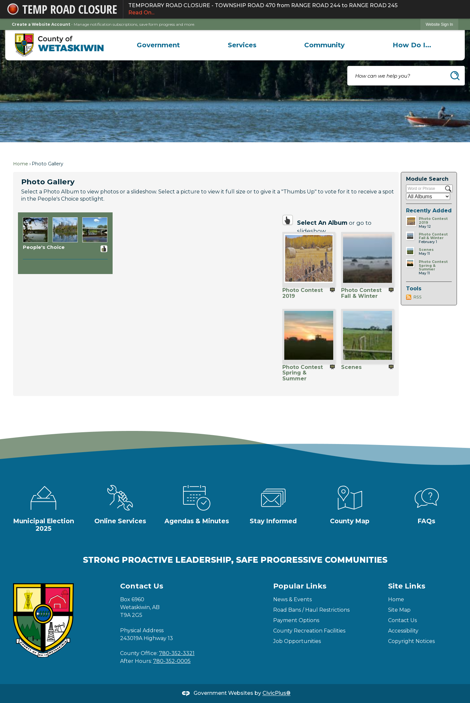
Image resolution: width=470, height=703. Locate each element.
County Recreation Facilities (309, 631)
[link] (439, 24)
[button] (455, 75)
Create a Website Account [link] (41, 24)
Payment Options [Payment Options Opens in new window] (296, 620)
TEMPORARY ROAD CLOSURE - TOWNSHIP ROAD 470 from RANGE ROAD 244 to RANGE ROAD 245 (293, 9)
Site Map (399, 610)
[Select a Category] (428, 196)
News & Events (292, 599)
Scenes (351, 367)
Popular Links (299, 586)
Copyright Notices (411, 641)
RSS (417, 297)
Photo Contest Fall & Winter (361, 293)
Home (20, 164)
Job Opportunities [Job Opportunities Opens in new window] (297, 641)
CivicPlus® (276, 693)
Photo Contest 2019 (302, 293)
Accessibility (403, 631)
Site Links (406, 586)
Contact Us (402, 620)
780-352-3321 (177, 653)
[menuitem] (158, 45)
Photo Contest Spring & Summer (302, 373)
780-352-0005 (172, 661)
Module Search (427, 179)
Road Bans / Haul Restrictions (311, 610)
